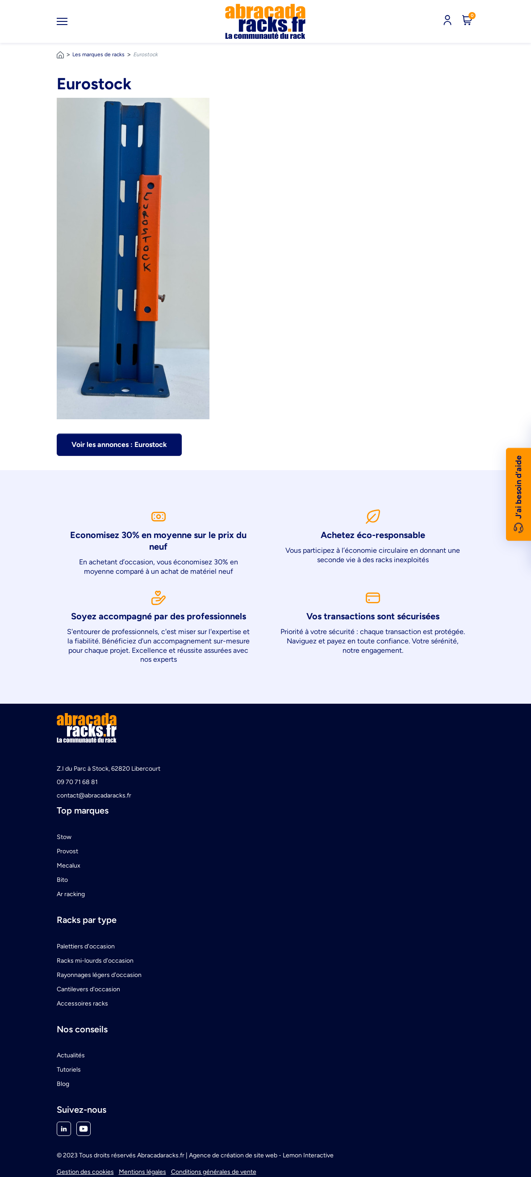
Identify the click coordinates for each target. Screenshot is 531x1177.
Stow (64, 837)
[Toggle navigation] (62, 21)
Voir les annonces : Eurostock (119, 444)
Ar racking (71, 894)
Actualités (71, 1055)
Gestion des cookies (85, 1172)
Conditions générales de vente (213, 1172)
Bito (62, 880)
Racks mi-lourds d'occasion (95, 960)
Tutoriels (69, 1069)
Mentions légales (142, 1172)
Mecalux (68, 865)
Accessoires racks (82, 1003)
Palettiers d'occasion (86, 946)
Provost (67, 851)
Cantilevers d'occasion (88, 989)
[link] (265, 21)
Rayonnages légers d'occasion (99, 975)
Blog (63, 1084)
